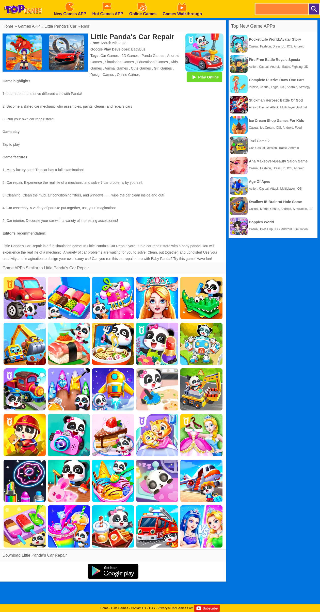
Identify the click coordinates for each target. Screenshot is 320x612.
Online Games (128, 75)
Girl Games (163, 68)
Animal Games (116, 68)
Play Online (204, 77)
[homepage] (23, 2)
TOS (152, 608)
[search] (281, 9)
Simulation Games (119, 62)
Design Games (102, 75)
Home (8, 26)
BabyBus (138, 49)
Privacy (162, 608)
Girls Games (119, 608)
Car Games (109, 56)
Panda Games (152, 56)
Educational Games (152, 62)
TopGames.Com (182, 608)
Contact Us (138, 608)
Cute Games (141, 68)
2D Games (130, 56)
